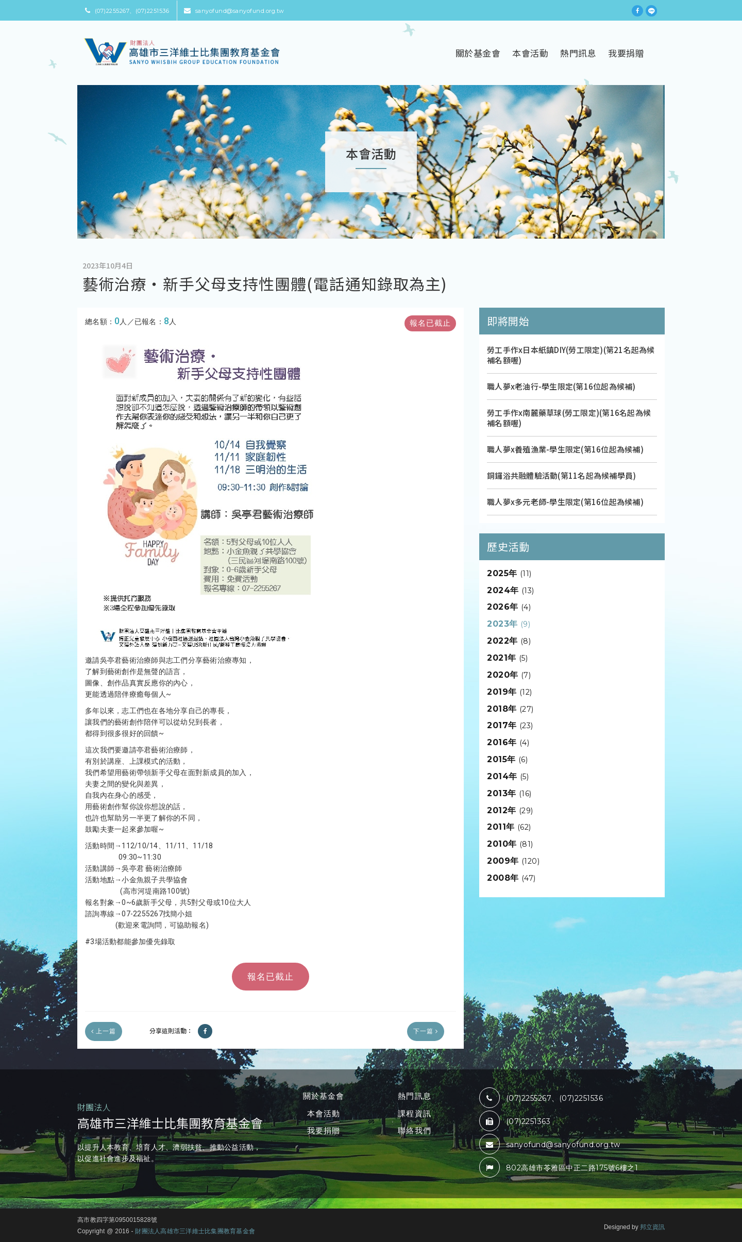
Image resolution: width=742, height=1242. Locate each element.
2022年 (509, 641)
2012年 (510, 810)
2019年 (509, 692)
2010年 (510, 844)
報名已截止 (430, 323)
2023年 (508, 624)
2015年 (507, 759)
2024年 (510, 590)
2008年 (511, 878)
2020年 (509, 675)
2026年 (509, 607)
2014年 (508, 776)
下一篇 (425, 1031)
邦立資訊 (652, 1227)
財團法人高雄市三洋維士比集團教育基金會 (195, 1231)
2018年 (510, 709)
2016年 (508, 742)
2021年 (507, 658)
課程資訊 (414, 1113)
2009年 (513, 861)
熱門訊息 (578, 52)
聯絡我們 (414, 1130)
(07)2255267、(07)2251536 (127, 10)
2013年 (509, 793)
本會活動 (530, 52)
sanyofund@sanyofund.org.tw (234, 10)
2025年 (509, 573)
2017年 (510, 725)
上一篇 (103, 1031)
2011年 (509, 827)
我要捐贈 (626, 52)
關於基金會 (478, 52)
